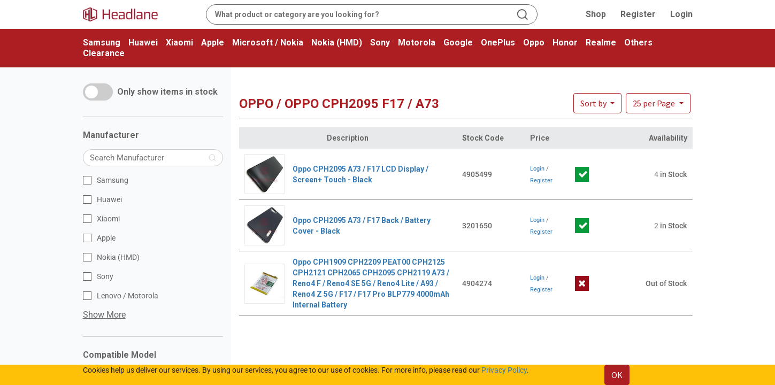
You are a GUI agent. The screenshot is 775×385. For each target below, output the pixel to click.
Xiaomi (179, 42)
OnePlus (498, 42)
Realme (601, 42)
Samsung (101, 42)
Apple (212, 42)
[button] (658, 103)
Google (458, 42)
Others (638, 42)
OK (617, 374)
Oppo (533, 42)
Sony (380, 42)
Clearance (104, 53)
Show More (104, 315)
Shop (596, 14)
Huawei (143, 42)
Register (638, 14)
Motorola (416, 42)
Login (681, 14)
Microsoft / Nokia (267, 42)
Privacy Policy (504, 370)
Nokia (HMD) (336, 42)
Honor (565, 42)
